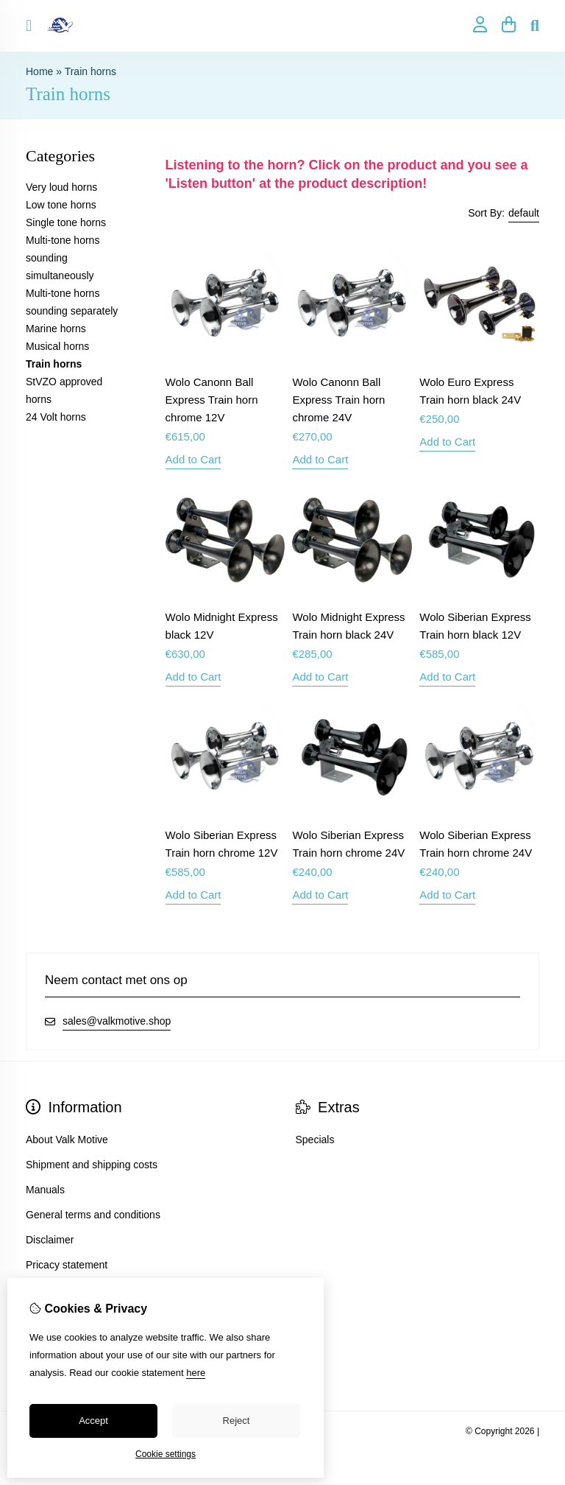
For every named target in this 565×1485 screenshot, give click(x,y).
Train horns (90, 71)
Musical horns (57, 346)
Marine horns (56, 328)
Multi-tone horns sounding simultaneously (62, 257)
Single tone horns (66, 222)
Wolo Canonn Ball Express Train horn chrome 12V (212, 400)
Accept (93, 1420)
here (195, 1372)
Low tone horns (61, 205)
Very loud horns (61, 187)
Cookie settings (165, 1454)
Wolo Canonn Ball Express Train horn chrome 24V (338, 400)
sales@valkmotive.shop (117, 1021)
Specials (315, 1139)
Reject (236, 1420)
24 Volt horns (56, 417)
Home (39, 71)
